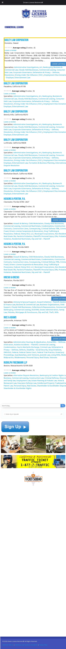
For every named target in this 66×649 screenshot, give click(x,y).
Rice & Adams (10, 317)
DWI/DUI (7, 352)
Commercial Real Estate (31, 226)
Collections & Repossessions (43, 307)
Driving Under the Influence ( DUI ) (29, 75)
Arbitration (8, 344)
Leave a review (10, 50)
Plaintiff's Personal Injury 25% (45, 236)
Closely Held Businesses (28, 70)
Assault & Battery (20, 223)
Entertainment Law (22, 77)
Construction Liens (20, 228)
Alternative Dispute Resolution (26, 375)
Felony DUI (25, 234)
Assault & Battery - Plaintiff (48, 302)
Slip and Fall (43, 312)
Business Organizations (49, 304)
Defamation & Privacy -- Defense (46, 72)
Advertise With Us (7, 645)
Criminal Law (45, 347)
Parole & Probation (24, 236)
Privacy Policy (43, 645)
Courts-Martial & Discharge (28, 347)
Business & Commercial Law (27, 304)
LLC (32, 234)
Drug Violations (55, 350)
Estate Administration (49, 310)
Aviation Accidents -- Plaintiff (26, 344)
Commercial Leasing (47, 70)
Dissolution (9, 75)
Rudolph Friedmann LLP (15, 362)
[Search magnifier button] (62, 405)
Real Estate (44, 357)
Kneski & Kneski (11, 277)
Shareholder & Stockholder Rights (17, 388)
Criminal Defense (52, 378)
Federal (17, 234)
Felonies (11, 312)
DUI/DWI (35, 310)
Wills (56, 312)
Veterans (53, 357)
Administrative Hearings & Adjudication (29, 342)
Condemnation (47, 226)
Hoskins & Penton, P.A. (14, 198)
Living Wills (55, 355)
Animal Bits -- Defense (56, 342)
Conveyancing (34, 228)
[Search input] (31, 405)
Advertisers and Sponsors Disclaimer (26, 645)
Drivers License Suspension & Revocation (26, 231)
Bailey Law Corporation (16, 40)
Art (41, 67)
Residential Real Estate (21, 239)
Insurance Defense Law (26, 383)
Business (7, 378)
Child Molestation (36, 223)
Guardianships (21, 355)
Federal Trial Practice (46, 352)
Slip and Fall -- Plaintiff (41, 239)
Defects (22, 350)
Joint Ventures (33, 355)
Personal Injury (32, 357)
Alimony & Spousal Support (24, 302)
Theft (51, 312)
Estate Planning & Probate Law (44, 380)
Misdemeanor (19, 357)
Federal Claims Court (27, 352)
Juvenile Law (45, 355)
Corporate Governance (22, 72)
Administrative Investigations (26, 67)
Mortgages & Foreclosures (26, 312)
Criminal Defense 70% (50, 228)
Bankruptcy (48, 67)
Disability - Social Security (37, 350)
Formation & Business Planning (41, 163)
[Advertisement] (15, 517)
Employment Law (23, 380)
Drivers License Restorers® (33, 2)
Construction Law (36, 378)
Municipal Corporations (44, 234)
